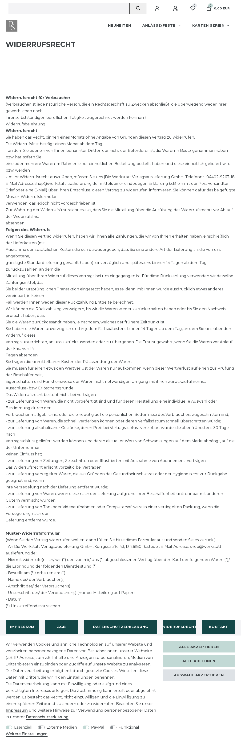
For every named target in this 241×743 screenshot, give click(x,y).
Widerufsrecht (179, 627)
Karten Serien (209, 25)
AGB (61, 627)
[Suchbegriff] (68, 8)
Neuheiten (119, 25)
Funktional (128, 727)
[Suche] (137, 8)
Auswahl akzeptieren (199, 675)
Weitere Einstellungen (27, 734)
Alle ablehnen (198, 661)
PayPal (97, 727)
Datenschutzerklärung (120, 627)
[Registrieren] (176, 8)
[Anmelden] (158, 8)
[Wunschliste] (193, 8)
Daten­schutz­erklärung (47, 717)
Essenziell (23, 727)
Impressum (22, 627)
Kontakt (218, 627)
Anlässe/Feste (159, 25)
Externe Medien (62, 727)
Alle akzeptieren (199, 647)
